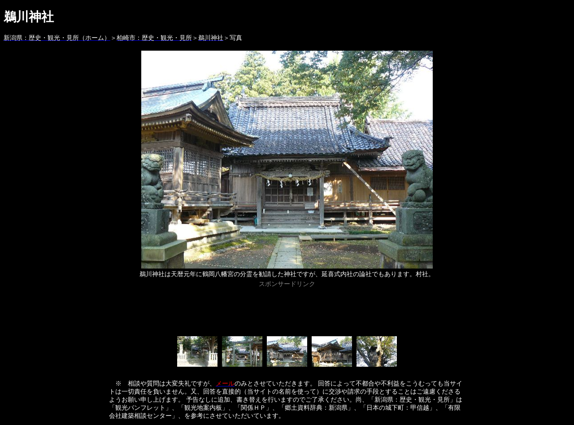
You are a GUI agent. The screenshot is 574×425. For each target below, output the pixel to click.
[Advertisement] (287, 310)
